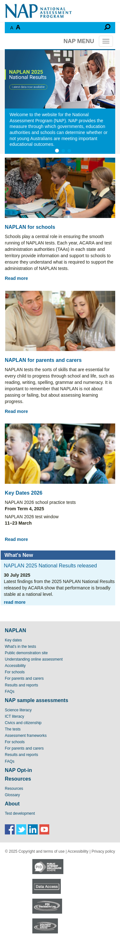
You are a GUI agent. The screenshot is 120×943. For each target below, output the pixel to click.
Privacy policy (103, 851)
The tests (12, 729)
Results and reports (21, 685)
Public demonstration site (26, 653)
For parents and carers (24, 678)
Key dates (13, 640)
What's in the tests (20, 646)
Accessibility (15, 665)
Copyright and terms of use (42, 851)
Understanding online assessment (34, 659)
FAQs (9, 691)
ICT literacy (14, 716)
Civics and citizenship (23, 723)
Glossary (12, 795)
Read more (16, 278)
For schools (15, 672)
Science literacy (18, 710)
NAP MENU (78, 41)
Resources (14, 788)
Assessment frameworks (26, 735)
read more (15, 602)
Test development (20, 813)
